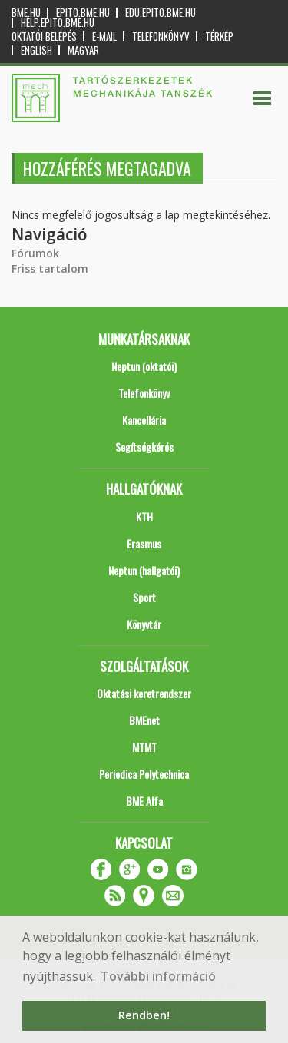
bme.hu (26, 13)
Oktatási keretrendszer (144, 693)
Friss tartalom (50, 268)
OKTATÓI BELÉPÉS (44, 36)
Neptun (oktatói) (144, 366)
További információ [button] (158, 976)
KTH (144, 516)
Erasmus (144, 543)
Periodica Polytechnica (144, 774)
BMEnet (144, 720)
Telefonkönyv (161, 36)
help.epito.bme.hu (57, 23)
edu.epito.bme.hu (160, 13)
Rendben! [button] (144, 1015)
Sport (144, 597)
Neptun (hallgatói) (144, 570)
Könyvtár (144, 624)
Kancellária (144, 420)
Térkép (219, 36)
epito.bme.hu (83, 13)
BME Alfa (144, 801)
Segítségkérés (144, 447)
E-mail (104, 36)
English (36, 50)
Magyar (83, 50)
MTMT (144, 747)
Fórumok (35, 253)
